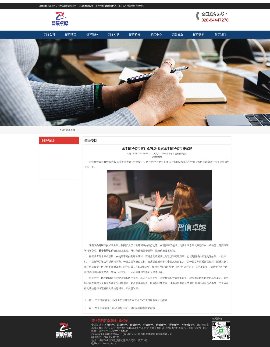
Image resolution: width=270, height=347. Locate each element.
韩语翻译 (148, 324)
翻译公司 (49, 34)
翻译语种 (92, 34)
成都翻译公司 (181, 153)
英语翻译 (109, 324)
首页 (61, 130)
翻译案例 (198, 34)
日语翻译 (135, 324)
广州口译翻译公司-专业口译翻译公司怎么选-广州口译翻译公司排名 (131, 300)
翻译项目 (70, 34)
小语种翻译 (188, 324)
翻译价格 (134, 34)
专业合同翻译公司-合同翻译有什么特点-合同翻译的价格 (125, 308)
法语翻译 (122, 324)
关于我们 (220, 34)
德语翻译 (161, 324)
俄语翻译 (174, 324)
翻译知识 (113, 34)
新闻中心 (156, 34)
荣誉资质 (177, 34)
